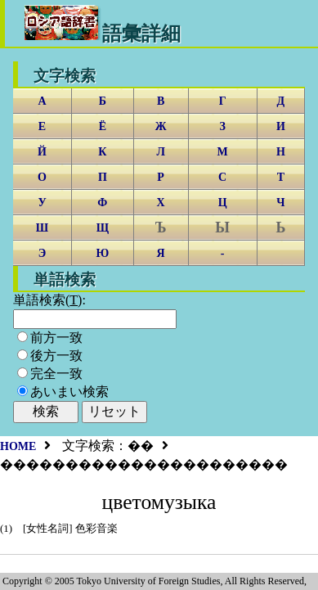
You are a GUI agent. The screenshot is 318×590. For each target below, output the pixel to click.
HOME (18, 446)
